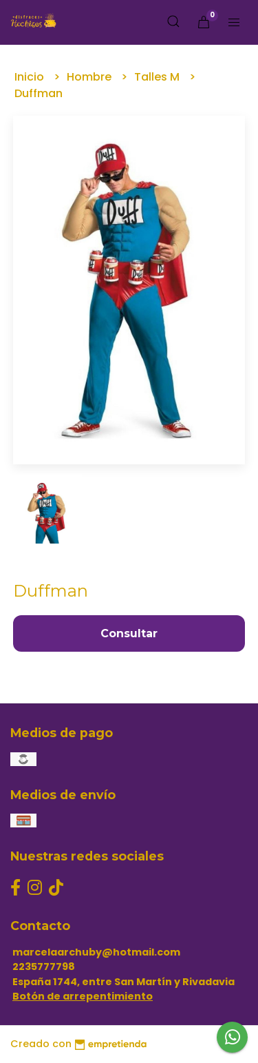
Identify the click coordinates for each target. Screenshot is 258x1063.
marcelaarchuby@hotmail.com (96, 952)
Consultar (129, 633)
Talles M (158, 77)
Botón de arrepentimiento (82, 996)
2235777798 (43, 966)
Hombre (90, 77)
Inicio (30, 77)
